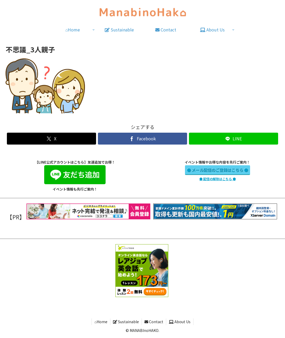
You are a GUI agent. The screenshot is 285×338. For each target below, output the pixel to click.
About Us (180, 321)
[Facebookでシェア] (142, 139)
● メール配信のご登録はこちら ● (217, 170)
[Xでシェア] (51, 139)
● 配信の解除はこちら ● (217, 179)
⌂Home (100, 321)
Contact (153, 321)
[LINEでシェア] (233, 139)
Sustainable (126, 321)
